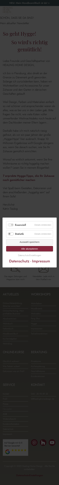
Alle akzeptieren (29, 248)
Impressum (41, 261)
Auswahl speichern (29, 242)
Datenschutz (19, 261)
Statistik (19, 234)
